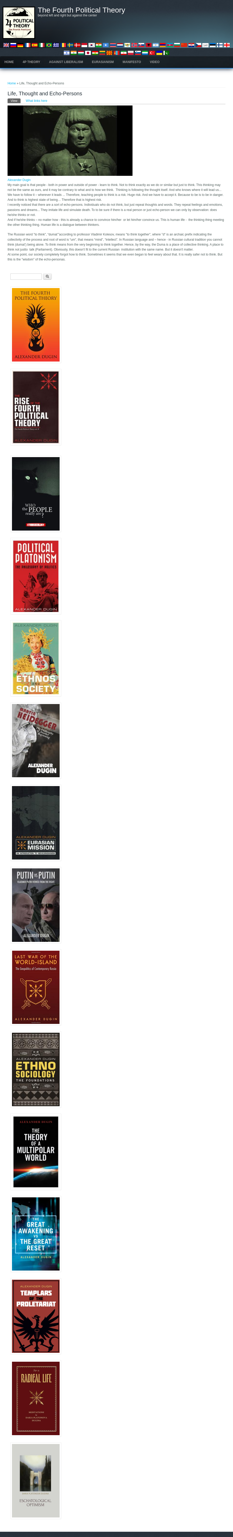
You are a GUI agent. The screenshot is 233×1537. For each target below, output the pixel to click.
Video (155, 62)
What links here (36, 101)
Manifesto (132, 62)
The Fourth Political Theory (81, 10)
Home (9, 62)
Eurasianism (103, 62)
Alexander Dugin (19, 180)
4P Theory (31, 62)
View (16, 100)
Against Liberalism (66, 62)
